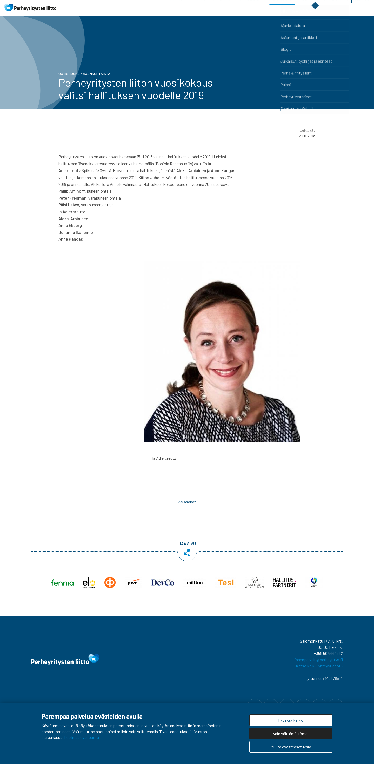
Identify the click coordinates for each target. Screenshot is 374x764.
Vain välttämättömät (291, 733)
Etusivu (175, 13)
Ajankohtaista (96, 84)
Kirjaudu (362, 13)
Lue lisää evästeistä (81, 737)
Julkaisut (308, 13)
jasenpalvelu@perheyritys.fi (319, 669)
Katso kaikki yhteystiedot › (319, 676)
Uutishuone (282, 13)
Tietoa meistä (335, 13)
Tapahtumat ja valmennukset (238, 13)
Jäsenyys (196, 13)
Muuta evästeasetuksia (291, 746)
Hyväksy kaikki (291, 720)
